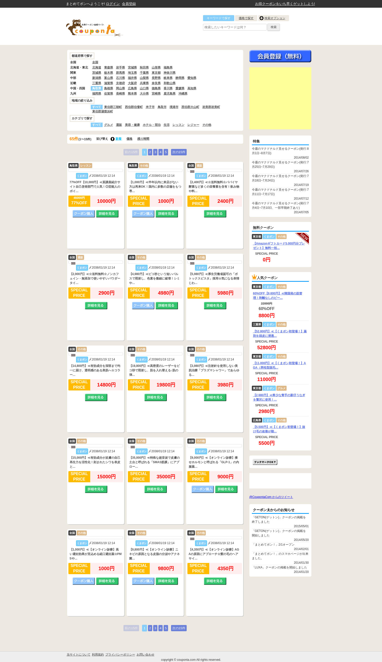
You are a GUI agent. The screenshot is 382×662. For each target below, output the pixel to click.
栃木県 (108, 72)
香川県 (168, 88)
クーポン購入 (84, 213)
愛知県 (191, 78)
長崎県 (120, 93)
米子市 (150, 107)
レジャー (193, 125)
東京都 (156, 72)
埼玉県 (132, 72)
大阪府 (132, 83)
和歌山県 (170, 83)
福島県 (168, 67)
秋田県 (144, 67)
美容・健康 (132, 125)
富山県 (108, 78)
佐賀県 (108, 93)
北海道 (96, 67)
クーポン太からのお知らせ (273, 510)
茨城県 (96, 72)
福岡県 (96, 93)
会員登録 (129, 4)
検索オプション (274, 18)
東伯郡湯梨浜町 (102, 111)
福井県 (132, 78)
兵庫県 (144, 83)
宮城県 (132, 67)
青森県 (108, 67)
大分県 (144, 93)
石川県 (120, 78)
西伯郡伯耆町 (134, 107)
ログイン (113, 4)
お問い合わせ (145, 654)
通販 (119, 125)
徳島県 (156, 88)
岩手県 (120, 67)
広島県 (132, 88)
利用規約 (98, 654)
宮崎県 (156, 93)
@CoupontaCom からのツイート (271, 497)
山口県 (144, 88)
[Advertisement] (280, 98)
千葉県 (144, 72)
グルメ (108, 125)
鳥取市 (162, 107)
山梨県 (144, 78)
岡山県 (120, 88)
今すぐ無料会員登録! (280, 56)
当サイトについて (78, 654)
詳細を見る (107, 213)
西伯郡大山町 (190, 107)
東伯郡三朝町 (113, 107)
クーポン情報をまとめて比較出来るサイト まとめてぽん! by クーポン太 (103, 26)
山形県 (156, 67)
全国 (95, 62)
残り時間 (143, 138)
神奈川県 (170, 72)
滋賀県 (108, 83)
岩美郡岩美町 (211, 107)
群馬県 (120, 72)
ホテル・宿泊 (152, 125)
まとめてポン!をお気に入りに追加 (265, 462)
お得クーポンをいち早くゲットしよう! (285, 4)
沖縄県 (182, 93)
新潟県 (96, 78)
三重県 (96, 83)
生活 (167, 125)
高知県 (191, 88)
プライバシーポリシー (120, 654)
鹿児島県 (170, 93)
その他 (206, 125)
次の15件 (178, 152)
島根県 (108, 88)
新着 (118, 138)
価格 (129, 138)
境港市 (174, 107)
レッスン (178, 125)
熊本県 (132, 93)
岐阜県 (168, 78)
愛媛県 (180, 88)
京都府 (120, 83)
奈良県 (156, 83)
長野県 (156, 78)
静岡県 (180, 78)
